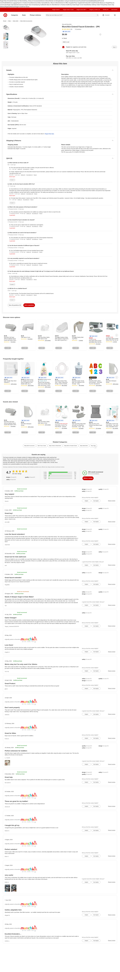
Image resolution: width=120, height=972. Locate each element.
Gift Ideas (85, 3)
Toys (29, 3)
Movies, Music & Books (52, 3)
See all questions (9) (15, 305)
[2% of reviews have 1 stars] (60, 478)
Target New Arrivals (6, 1)
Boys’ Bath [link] (93, 445)
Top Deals (73, 4)
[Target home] (5, 15)
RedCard (12, 6)
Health (5, 3)
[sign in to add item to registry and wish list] (114, 47)
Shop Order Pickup (98, 4)
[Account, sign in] (106, 15)
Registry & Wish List (94, 9)
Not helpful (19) (29, 193)
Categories (15, 15)
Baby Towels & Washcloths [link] (55, 445)
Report (31, 169)
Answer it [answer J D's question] (12, 202)
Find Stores (25, 6)
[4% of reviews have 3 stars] (60, 475)
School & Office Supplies (66, 3)
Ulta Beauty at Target (103, 3)
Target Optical (11, 4)
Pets (95, 3)
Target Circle (19, 6)
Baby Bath (15, 21)
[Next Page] (116, 335)
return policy (69, 152)
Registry (7, 6)
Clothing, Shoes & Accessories (31, 1)
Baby (93, 1)
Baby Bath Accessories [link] (29, 445)
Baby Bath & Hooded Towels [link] (70, 445)
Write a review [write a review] (88, 478)
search (97, 15)
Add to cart (66, 42)
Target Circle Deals (81, 4)
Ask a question (29, 305)
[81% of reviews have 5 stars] (60, 472)
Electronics (34, 3)
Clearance (21, 4)
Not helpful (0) (26, 169)
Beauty (97, 1)
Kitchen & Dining (54, 1)
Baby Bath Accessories (26, 21)
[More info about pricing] (100, 34)
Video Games (42, 3)
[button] (66, 32)
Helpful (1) (20, 199)
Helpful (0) (20, 169)
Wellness (9, 3)
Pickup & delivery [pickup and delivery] (36, 15)
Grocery (76, 1)
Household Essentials (85, 1)
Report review (111, 500)
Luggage (14, 3)
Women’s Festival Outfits (62, 4)
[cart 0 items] (115, 15)
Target (4, 21)
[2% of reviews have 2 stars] (60, 477)
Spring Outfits (40, 4)
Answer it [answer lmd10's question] (12, 300)
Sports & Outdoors (22, 3)
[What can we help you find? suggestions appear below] (72, 15)
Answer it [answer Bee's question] (12, 179)
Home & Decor (45, 1)
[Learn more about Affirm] (89, 57)
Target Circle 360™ (81, 9)
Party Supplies (78, 3)
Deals (16, 4)
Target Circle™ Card (68, 9)
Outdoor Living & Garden (66, 1)
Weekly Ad (90, 4)
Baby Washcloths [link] (84, 445)
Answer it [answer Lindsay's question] (12, 284)
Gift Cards (91, 3)
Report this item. (49, 133)
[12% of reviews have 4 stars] (60, 473)
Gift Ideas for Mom (17, 1)
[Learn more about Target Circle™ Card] (89, 51)
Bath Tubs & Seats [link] (42, 445)
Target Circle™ (56, 9)
